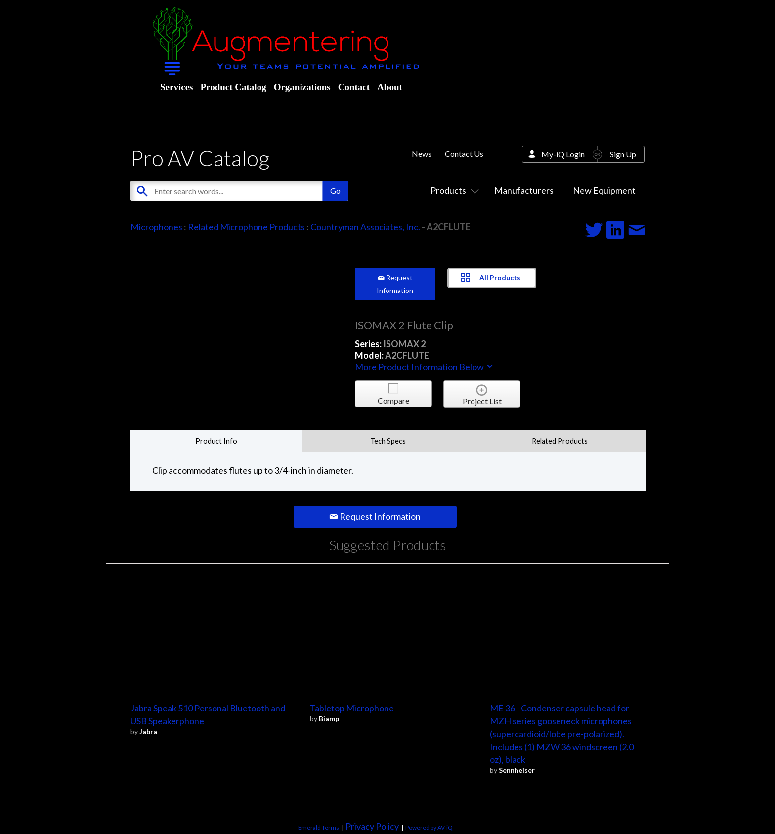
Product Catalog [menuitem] (233, 87)
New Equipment (604, 190)
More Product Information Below (424, 366)
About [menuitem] (389, 87)
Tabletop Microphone (352, 708)
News (421, 153)
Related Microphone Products (246, 226)
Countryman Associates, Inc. (365, 226)
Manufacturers (524, 190)
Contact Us (464, 153)
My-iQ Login (563, 154)
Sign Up (623, 154)
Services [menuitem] (176, 87)
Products (453, 190)
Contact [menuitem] (354, 87)
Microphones (156, 226)
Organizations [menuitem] (302, 87)
